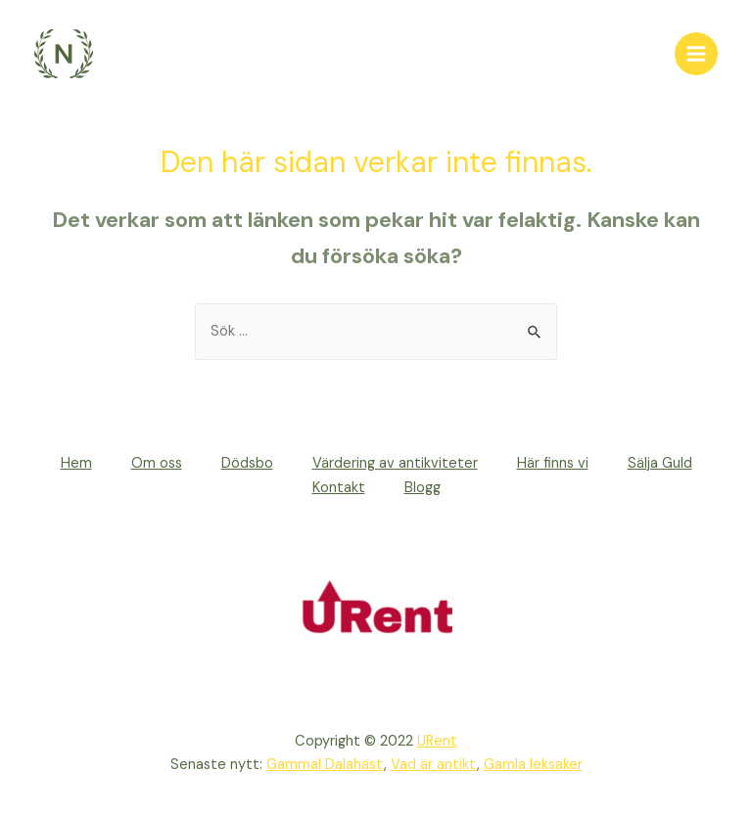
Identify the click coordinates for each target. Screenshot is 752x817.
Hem (76, 463)
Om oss (156, 463)
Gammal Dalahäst (325, 764)
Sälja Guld (660, 463)
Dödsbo (247, 463)
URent (437, 741)
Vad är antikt (434, 764)
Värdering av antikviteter (395, 463)
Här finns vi (552, 463)
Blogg (422, 487)
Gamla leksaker (533, 764)
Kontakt (338, 487)
